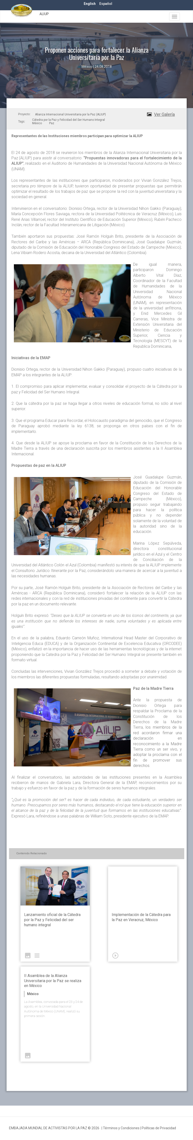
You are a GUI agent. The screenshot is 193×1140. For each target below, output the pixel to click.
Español (105, 4)
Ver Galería (164, 114)
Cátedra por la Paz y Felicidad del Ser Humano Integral (68, 120)
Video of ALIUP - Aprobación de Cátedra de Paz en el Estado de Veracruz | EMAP (142, 886)
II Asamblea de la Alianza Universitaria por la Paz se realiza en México (52, 980)
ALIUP (44, 14)
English (90, 4)
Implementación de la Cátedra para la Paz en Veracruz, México (141, 917)
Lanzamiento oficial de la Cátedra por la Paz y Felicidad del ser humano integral (52, 919)
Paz (51, 123)
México (37, 123)
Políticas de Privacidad (159, 1128)
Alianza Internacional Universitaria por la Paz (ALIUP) (70, 114)
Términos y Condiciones (121, 1128)
